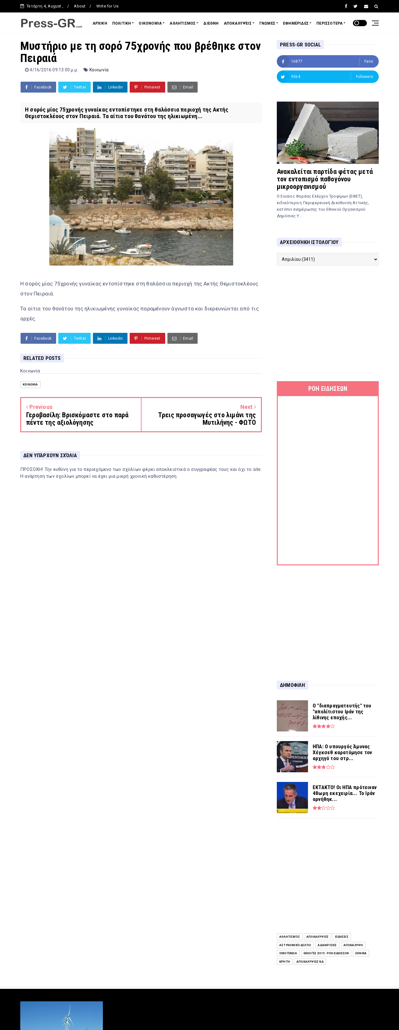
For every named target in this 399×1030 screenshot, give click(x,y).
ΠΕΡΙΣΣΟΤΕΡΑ (329, 23)
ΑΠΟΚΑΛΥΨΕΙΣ (238, 23)
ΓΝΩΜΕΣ (267, 23)
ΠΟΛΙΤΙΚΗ (121, 23)
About (79, 6)
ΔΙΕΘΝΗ (211, 23)
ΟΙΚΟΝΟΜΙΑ (150, 23)
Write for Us (107, 6)
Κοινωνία (99, 69)
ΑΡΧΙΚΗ (100, 23)
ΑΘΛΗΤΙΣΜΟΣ (182, 23)
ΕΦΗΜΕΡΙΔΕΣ (296, 23)
